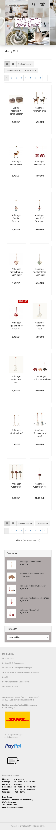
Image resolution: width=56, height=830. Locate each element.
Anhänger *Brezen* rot (39, 163)
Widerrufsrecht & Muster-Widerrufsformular (21, 672)
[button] (7, 64)
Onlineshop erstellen (18, 826)
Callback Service (11, 687)
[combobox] (25, 64)
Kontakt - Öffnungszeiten (14, 663)
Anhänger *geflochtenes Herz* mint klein (39, 272)
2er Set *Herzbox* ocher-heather (16, 111)
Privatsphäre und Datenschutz (16, 682)
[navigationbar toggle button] (51, 4)
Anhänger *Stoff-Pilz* (16, 485)
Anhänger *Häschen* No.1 (40, 326)
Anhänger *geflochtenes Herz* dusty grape (16, 272)
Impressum (9, 658)
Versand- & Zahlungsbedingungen (18, 668)
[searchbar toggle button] (33, 4)
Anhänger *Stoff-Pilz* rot (39, 485)
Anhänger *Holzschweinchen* (42, 378)
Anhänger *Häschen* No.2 (16, 379)
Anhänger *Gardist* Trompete (39, 218)
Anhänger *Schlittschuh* (16, 431)
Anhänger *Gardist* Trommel (16, 218)
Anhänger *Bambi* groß (39, 109)
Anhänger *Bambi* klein (16, 163)
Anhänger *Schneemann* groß (40, 433)
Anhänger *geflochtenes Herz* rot (16, 326)
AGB (6, 677)
